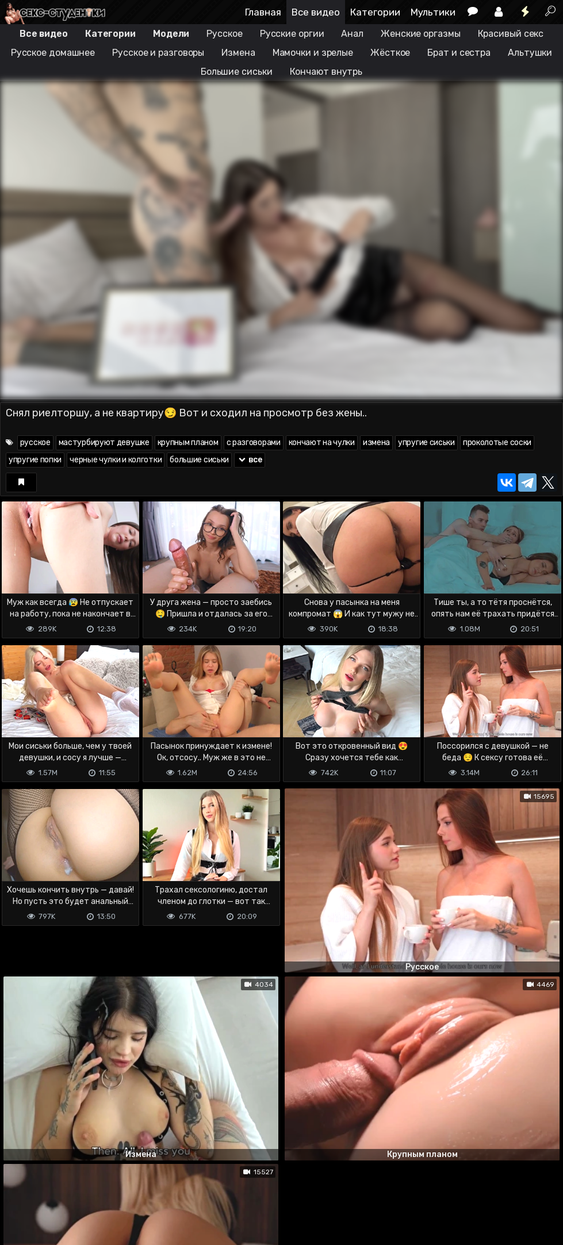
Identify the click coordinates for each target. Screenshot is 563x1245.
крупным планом (188, 442)
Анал (352, 33)
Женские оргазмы (421, 33)
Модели (171, 33)
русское (35, 442)
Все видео (316, 12)
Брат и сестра (459, 52)
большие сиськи (199, 460)
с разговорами (254, 442)
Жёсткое (390, 52)
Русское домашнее (53, 52)
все (249, 460)
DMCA (18, 1190)
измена (376, 442)
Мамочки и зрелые (313, 52)
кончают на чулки (322, 442)
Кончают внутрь (326, 71)
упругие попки (35, 460)
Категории (375, 12)
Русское (224, 33)
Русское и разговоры (158, 52)
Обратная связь (120, 1190)
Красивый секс (511, 33)
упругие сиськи (426, 442)
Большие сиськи (237, 71)
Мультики (433, 12)
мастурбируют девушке (104, 442)
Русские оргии (292, 33)
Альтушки (530, 52)
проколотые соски (497, 442)
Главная (263, 12)
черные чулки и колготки (116, 460)
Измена (238, 52)
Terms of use (59, 1190)
